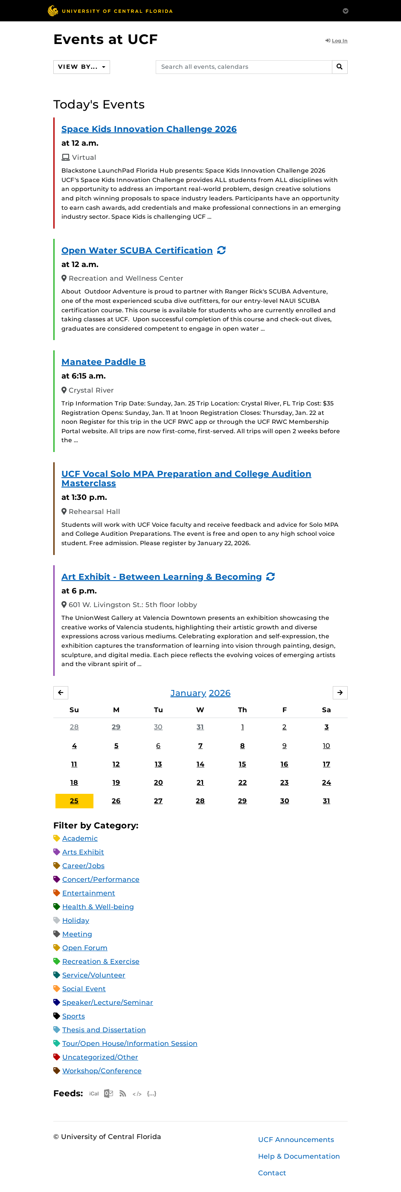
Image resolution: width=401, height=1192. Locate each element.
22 (242, 782)
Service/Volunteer (93, 975)
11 (74, 764)
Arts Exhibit (83, 852)
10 (326, 746)
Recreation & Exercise (100, 961)
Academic (80, 838)
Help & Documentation (299, 1156)
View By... (79, 66)
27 (158, 801)
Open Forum (85, 948)
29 (116, 727)
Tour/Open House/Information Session (130, 1043)
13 (158, 764)
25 (74, 801)
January (188, 693)
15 (242, 764)
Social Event (84, 989)
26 (116, 801)
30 (158, 727)
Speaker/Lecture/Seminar (107, 1002)
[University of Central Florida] (110, 10)
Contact (272, 1173)
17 (326, 764)
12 (116, 764)
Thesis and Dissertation (104, 1030)
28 (74, 727)
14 (200, 764)
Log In (336, 41)
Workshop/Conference (102, 1071)
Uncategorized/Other (100, 1057)
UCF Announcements (296, 1140)
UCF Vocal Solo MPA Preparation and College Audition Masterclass (186, 478)
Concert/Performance (100, 879)
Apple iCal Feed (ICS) (94, 1093)
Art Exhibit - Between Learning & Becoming (161, 577)
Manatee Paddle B (103, 362)
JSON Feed (152, 1093)
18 (74, 782)
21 (200, 782)
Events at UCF (105, 39)
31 (200, 727)
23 (284, 782)
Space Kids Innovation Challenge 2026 (149, 129)
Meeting (77, 934)
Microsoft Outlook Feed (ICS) (108, 1093)
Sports (73, 1016)
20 (158, 782)
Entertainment (88, 893)
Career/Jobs (83, 866)
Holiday (75, 920)
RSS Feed (123, 1093)
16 (284, 764)
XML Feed (137, 1093)
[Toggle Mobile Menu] (345, 10)
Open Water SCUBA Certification (137, 250)
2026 (220, 693)
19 (116, 782)
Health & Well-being (98, 907)
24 (326, 782)
